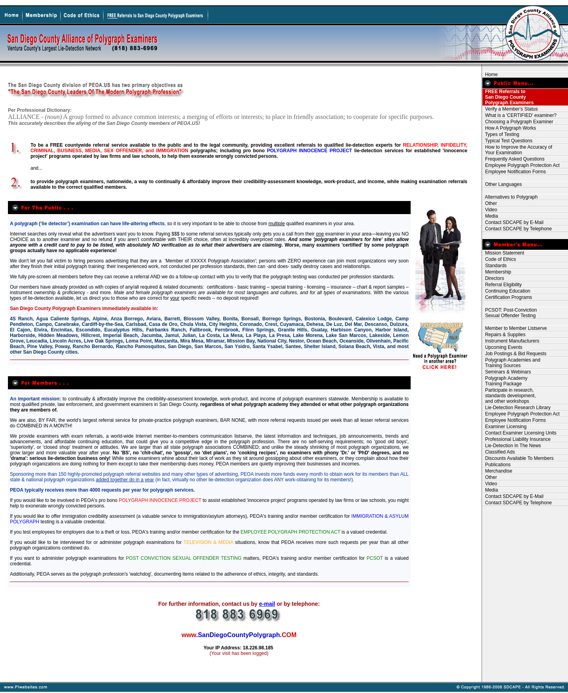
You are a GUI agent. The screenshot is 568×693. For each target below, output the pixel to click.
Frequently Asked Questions (513, 159)
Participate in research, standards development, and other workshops (509, 395)
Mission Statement (503, 253)
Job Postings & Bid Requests (514, 353)
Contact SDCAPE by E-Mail (512, 222)
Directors (493, 278)
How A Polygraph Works (509, 128)
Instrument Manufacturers (510, 341)
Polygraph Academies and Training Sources (511, 362)
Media (490, 216)
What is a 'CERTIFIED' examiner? (519, 115)
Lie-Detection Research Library (516, 407)
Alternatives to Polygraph (509, 197)
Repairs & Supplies (504, 334)
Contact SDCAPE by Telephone (517, 229)
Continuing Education (506, 291)
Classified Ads (498, 452)
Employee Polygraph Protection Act (521, 165)
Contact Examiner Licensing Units (519, 433)
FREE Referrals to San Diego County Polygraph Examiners (508, 97)
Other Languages (502, 184)
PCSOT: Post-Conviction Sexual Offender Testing (509, 312)
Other (489, 203)
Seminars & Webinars (506, 372)
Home (490, 74)
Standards (494, 265)
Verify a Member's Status (510, 109)
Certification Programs (507, 297)
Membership (496, 272)
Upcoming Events (502, 347)
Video (489, 209)
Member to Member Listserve (514, 328)
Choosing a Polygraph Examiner (517, 121)
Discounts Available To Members (518, 458)
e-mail (267, 604)
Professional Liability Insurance (516, 439)
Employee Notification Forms (514, 171)
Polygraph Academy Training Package (504, 381)
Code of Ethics (499, 259)
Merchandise (497, 471)
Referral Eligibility (502, 284)
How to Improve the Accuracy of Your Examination (517, 149)
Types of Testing (500, 134)
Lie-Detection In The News (511, 445)
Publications (496, 464)
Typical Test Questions (507, 141)
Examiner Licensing (504, 426)
